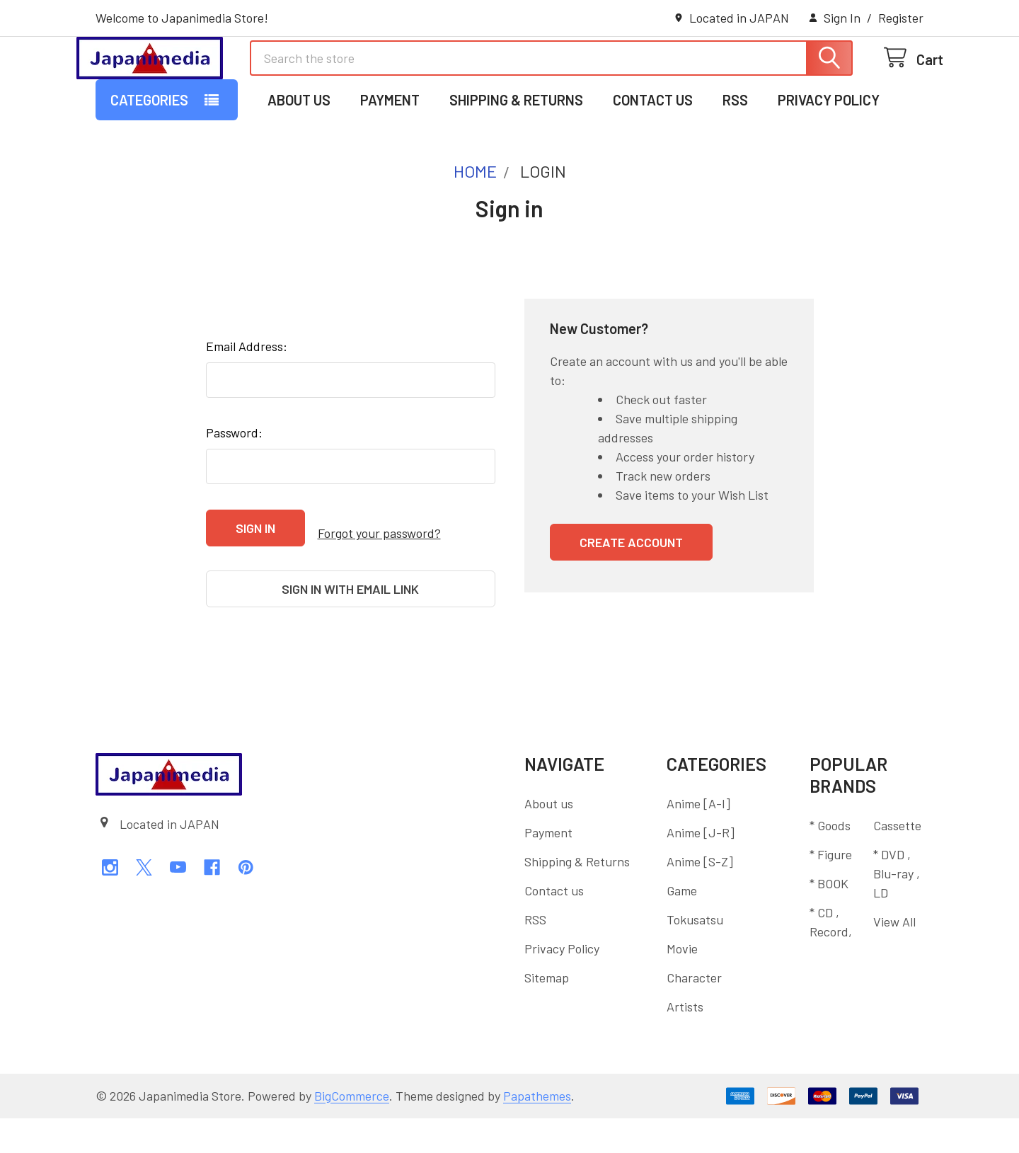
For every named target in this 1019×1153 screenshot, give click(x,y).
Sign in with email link (350, 635)
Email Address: (246, 404)
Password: (234, 490)
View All (894, 956)
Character (694, 1012)
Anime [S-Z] (700, 896)
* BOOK (829, 918)
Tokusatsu (695, 954)
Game (682, 925)
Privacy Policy (829, 157)
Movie (682, 983)
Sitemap (546, 1012)
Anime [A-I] (698, 838)
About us (298, 157)
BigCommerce (351, 1130)
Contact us (653, 157)
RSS (735, 157)
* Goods (830, 860)
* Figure (831, 889)
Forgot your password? (379, 585)
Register (900, 17)
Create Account (631, 600)
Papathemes (537, 1130)
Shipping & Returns (516, 157)
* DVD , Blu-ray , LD (896, 908)
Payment (390, 157)
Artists (685, 1041)
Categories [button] (149, 157)
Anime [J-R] (701, 867)
